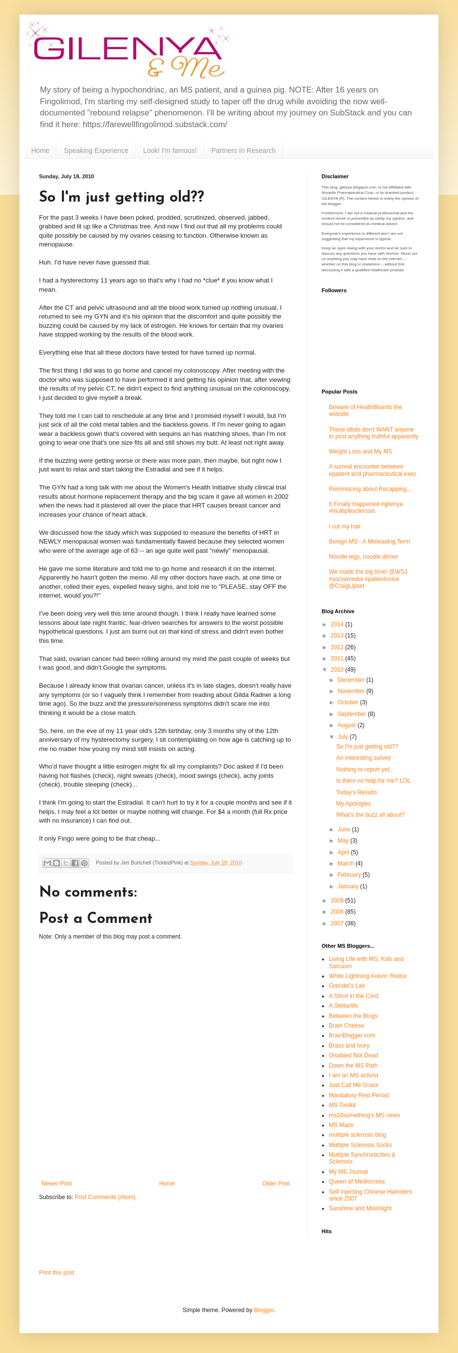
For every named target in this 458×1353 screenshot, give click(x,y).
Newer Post (56, 1183)
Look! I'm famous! (170, 150)
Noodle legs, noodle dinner (364, 556)
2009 (338, 900)
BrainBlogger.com (352, 1035)
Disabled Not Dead (353, 1055)
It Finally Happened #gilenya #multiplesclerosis (365, 507)
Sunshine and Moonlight (360, 1208)
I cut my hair (345, 526)
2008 (338, 911)
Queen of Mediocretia (357, 1181)
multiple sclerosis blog (357, 1134)
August (348, 725)
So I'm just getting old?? (367, 746)
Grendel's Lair (347, 985)
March (347, 863)
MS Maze (341, 1125)
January (349, 886)
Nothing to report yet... (365, 769)
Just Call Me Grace (354, 1085)
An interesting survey (363, 757)
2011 (338, 658)
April (344, 852)
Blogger (264, 1310)
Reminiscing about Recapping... (370, 489)
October (349, 702)
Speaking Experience (96, 150)
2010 (338, 669)
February (350, 874)
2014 (338, 624)
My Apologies (353, 803)
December (352, 679)
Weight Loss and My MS (360, 451)
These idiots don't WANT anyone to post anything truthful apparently (374, 433)
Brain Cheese (346, 1025)
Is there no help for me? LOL (373, 780)
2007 (338, 923)
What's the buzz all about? (370, 814)
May (344, 840)
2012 (338, 647)
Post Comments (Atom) (105, 1197)
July (344, 736)
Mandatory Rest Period (359, 1095)
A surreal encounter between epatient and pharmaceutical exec (372, 470)
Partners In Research (243, 150)
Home (40, 150)
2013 (338, 635)
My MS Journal (348, 1171)
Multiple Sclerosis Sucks (360, 1145)
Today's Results (356, 792)
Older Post (276, 1183)
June (345, 829)
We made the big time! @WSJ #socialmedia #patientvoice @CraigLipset (368, 578)
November (352, 691)
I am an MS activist (353, 1075)
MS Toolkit (342, 1105)
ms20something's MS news (364, 1115)
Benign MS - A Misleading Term (369, 541)
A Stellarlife (343, 1005)
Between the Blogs (353, 1016)
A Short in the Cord (353, 996)
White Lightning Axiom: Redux (368, 976)
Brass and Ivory (349, 1045)
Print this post (57, 1272)
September (353, 714)
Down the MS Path (353, 1065)
